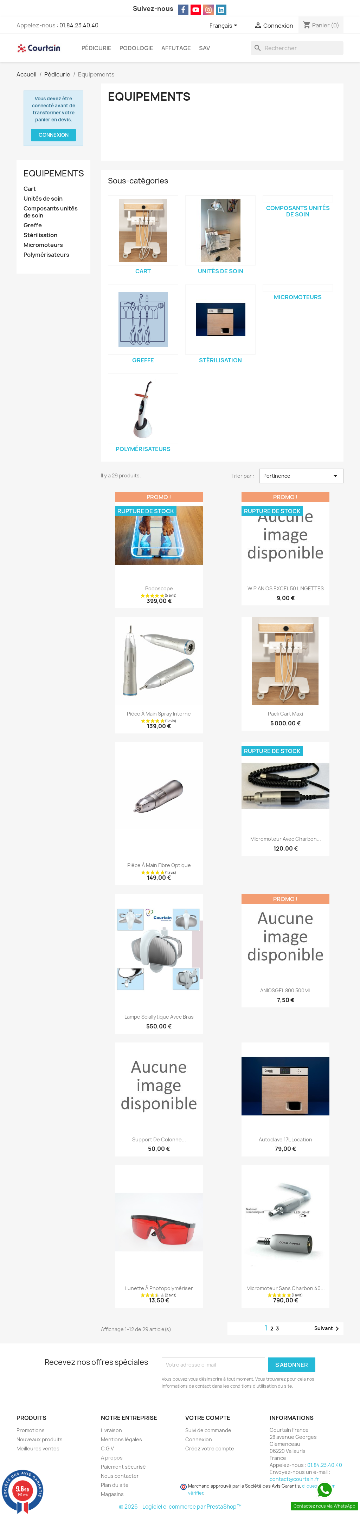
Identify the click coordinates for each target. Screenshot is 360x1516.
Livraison (111, 1430)
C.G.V (107, 1448)
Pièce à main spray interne (159, 713)
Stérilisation (40, 235)
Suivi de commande (208, 1430)
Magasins (112, 1494)
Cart (30, 189)
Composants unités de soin (51, 212)
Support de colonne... (159, 1139)
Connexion (54, 135)
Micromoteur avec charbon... (285, 839)
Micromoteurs (43, 245)
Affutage (176, 48)
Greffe (33, 225)
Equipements (54, 173)
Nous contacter (120, 1476)
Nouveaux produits (40, 1439)
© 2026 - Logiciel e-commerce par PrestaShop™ (180, 1506)
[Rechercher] (297, 48)
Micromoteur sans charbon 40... (285, 1288)
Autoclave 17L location (285, 1139)
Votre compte (207, 1418)
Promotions (31, 1430)
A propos (112, 1457)
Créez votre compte (209, 1448)
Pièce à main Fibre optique (159, 865)
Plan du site (115, 1485)
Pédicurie (96, 48)
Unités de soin (43, 198)
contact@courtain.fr (294, 1479)
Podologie (136, 48)
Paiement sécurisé (123, 1466)
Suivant (327, 1328)
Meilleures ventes (38, 1448)
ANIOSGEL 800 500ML (285, 990)
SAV (204, 48)
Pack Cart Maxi (285, 713)
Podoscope (159, 588)
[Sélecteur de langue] (225, 26)
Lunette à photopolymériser (159, 1288)
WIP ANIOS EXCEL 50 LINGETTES (286, 588)
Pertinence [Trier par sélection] (301, 476)
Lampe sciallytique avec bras (159, 1016)
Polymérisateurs (46, 255)
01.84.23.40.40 (78, 25)
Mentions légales (121, 1439)
